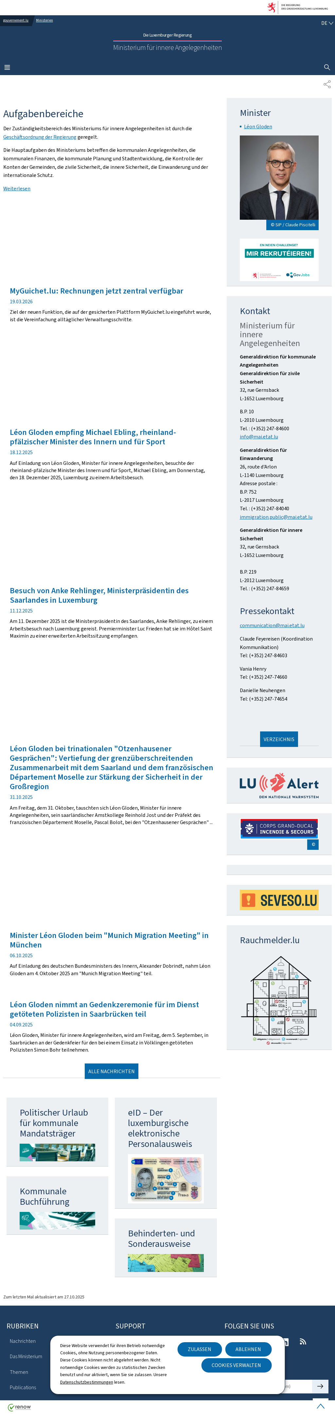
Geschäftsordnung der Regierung (40, 137)
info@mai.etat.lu (259, 436)
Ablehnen (248, 1349)
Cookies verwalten (236, 1365)
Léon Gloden (258, 126)
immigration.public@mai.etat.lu (276, 517)
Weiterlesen (16, 188)
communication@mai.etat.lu (272, 625)
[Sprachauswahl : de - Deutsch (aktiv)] (327, 23)
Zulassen (199, 1349)
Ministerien (44, 20)
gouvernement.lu (15, 20)
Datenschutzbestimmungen (86, 1382)
